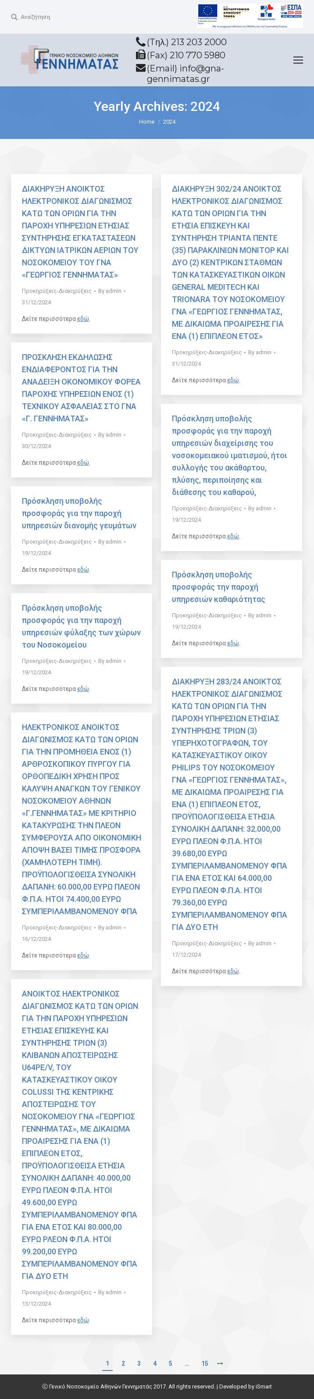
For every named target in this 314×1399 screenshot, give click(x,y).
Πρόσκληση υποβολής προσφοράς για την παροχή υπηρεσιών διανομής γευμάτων (79, 513)
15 (204, 1363)
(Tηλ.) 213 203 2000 (187, 42)
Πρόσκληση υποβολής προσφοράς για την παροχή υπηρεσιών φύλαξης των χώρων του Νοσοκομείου (81, 626)
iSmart (264, 1386)
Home (146, 121)
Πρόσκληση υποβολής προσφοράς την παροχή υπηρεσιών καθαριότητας (218, 587)
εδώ (83, 318)
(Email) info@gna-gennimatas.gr (185, 73)
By (109, 291)
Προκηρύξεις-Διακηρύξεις (57, 291)
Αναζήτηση (35, 17)
